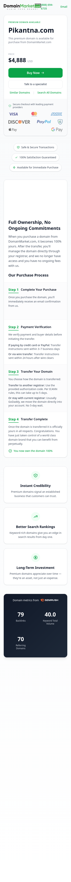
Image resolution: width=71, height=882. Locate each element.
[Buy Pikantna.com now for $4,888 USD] (35, 73)
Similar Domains (20, 92)
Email (63, 6)
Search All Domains (49, 92)
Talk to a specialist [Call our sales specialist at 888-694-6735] (35, 84)
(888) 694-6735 (47, 6)
